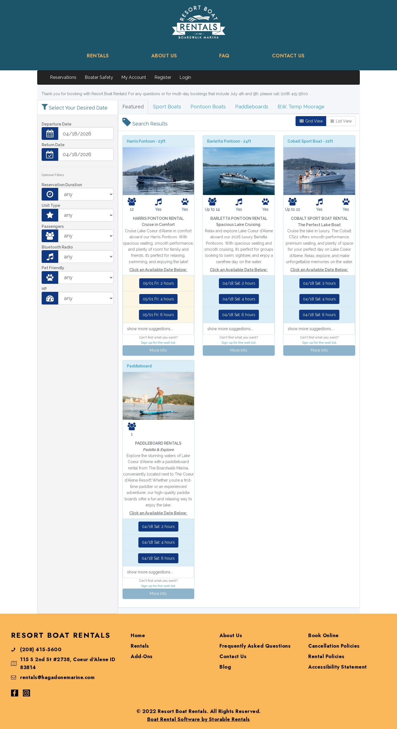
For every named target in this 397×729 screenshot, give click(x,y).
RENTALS (98, 55)
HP (44, 289)
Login (185, 77)
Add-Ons (142, 656)
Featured (133, 107)
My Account (133, 77)
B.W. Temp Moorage (301, 107)
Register (162, 77)
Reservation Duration (62, 185)
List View (341, 121)
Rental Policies (326, 656)
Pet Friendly (53, 268)
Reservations (63, 77)
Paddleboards (251, 107)
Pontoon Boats (208, 107)
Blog (225, 667)
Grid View (311, 121)
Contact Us (232, 656)
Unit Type (51, 205)
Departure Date (56, 124)
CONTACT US (288, 55)
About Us (230, 635)
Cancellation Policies (334, 646)
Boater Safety (99, 77)
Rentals (140, 646)
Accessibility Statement (337, 667)
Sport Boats (167, 107)
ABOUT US (164, 55)
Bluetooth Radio (57, 247)
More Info (158, 350)
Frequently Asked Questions (255, 646)
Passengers (53, 226)
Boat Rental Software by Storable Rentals (198, 719)
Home (138, 635)
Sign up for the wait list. (158, 343)
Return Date (53, 145)
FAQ (224, 55)
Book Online (323, 635)
